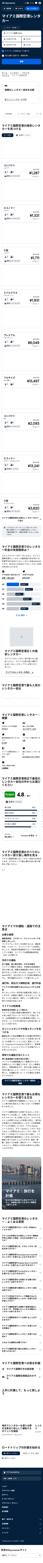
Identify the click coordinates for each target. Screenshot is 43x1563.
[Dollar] (7, 703)
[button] (11, 28)
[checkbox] (7, 135)
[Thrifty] (33, 695)
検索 (21, 61)
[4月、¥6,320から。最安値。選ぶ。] (24, 584)
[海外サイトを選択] (21, 1555)
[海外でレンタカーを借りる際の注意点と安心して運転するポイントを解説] (17, 1417)
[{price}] (24, 589)
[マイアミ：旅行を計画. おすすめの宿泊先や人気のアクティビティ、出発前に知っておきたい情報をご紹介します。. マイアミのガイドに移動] (21, 1183)
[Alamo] (33, 703)
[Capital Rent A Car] (20, 695)
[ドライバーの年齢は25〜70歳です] (3, 51)
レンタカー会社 (23, 114)
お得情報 (8, 114)
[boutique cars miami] (7, 695)
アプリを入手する (11, 1472)
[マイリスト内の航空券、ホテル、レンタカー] (36, 3)
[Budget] (20, 703)
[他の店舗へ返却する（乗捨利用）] (3, 56)
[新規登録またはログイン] (39, 3)
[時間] (31, 39)
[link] (21, 814)
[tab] (7, 8)
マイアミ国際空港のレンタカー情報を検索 (22, 1082)
